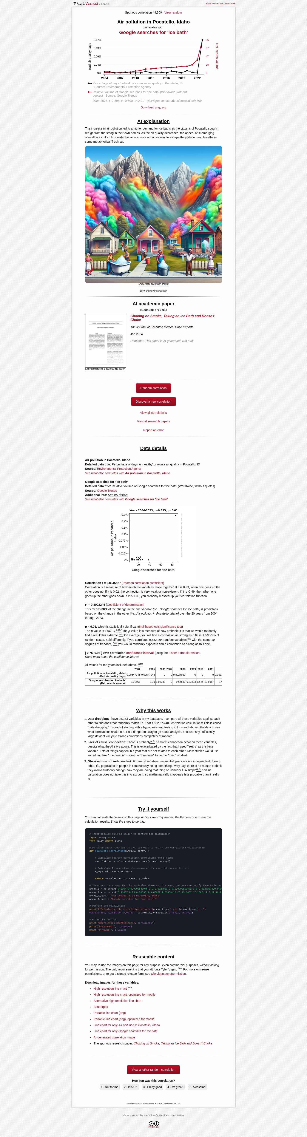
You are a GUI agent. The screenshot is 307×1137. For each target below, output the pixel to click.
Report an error (153, 430)
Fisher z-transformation (184, 653)
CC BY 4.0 (153, 1124)
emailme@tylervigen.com (160, 1115)
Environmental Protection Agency (119, 468)
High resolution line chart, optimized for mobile (124, 994)
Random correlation (153, 388)
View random (173, 12)
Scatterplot (101, 1007)
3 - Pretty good (152, 1087)
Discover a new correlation (153, 401)
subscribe (230, 3)
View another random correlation (153, 1069)
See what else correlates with (127, 473)
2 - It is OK (130, 1087)
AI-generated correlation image (114, 1037)
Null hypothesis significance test (160, 626)
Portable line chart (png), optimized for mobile (124, 1019)
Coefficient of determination (125, 604)
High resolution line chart (110, 988)
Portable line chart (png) (110, 1013)
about (208, 3)
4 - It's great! (175, 1087)
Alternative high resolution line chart (117, 1001)
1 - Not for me (109, 1087)
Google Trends (107, 490)
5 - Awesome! (197, 1087)
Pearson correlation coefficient (143, 583)
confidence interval (140, 653)
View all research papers (153, 421)
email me (218, 3)
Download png (153, 105)
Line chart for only (127, 1025)
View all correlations (153, 412)
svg (164, 107)
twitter (180, 1115)
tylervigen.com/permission (168, 973)
